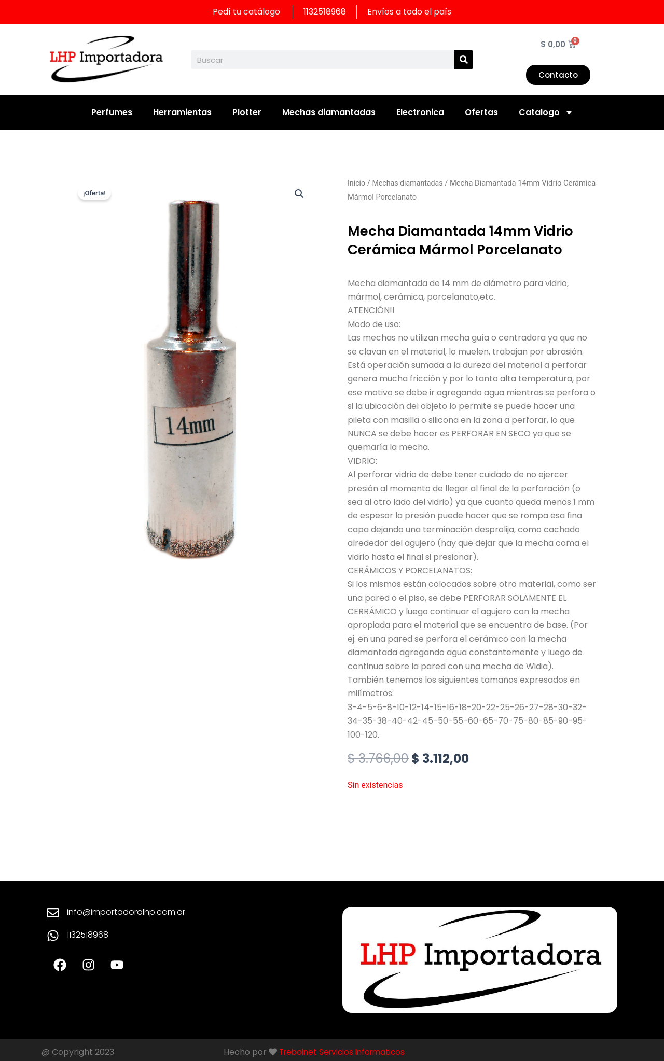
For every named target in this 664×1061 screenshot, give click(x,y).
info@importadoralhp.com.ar (126, 912)
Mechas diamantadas (329, 112)
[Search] (463, 59)
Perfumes (111, 112)
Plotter (246, 112)
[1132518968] (53, 935)
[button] (298, 194)
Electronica (420, 112)
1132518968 (87, 935)
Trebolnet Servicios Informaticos (345, 1052)
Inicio (357, 183)
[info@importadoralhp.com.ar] (53, 913)
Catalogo (546, 112)
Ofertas (481, 112)
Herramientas (182, 112)
